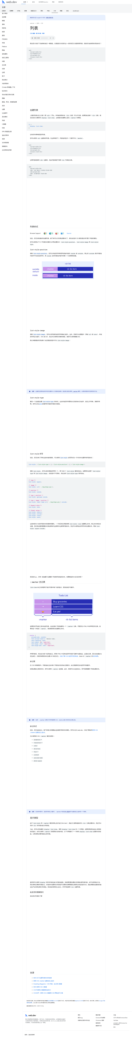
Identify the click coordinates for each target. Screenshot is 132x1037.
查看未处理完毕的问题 (84, 1020)
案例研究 (60, 2)
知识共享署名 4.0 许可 (52, 1000)
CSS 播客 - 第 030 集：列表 (37, 33)
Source (69, 233)
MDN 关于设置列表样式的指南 (42, 978)
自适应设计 (34, 11)
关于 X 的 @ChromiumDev (120, 1017)
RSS (114, 1027)
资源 (3, 7)
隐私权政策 (32, 1034)
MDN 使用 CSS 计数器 (40, 987)
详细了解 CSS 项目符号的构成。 (69, 656)
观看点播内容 (49, 17)
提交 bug (80, 1017)
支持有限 (95, 656)
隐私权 (4, 11)
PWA (48, 11)
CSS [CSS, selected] (55, 11)
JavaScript (76, 11)
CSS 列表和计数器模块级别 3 (42, 990)
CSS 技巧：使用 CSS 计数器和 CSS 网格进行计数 (48, 993)
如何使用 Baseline (43, 2)
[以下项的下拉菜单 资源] (28, 2)
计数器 (67, 811)
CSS (42, 23)
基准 (33, 2)
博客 (53, 2)
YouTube (115, 1020)
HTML (18, 11)
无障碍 (11, 11)
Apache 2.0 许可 (79, 1000)
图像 (25, 11)
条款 (26, 1034)
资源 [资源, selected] (24, 2)
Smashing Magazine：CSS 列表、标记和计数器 (47, 984)
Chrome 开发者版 (100, 1017)
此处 (40, 404)
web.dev (32, 23)
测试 (67, 11)
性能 (61, 11)
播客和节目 (99, 1026)
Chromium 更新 (100, 1020)
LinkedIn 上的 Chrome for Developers (120, 1023)
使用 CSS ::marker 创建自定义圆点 (43, 981)
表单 (42, 11)
